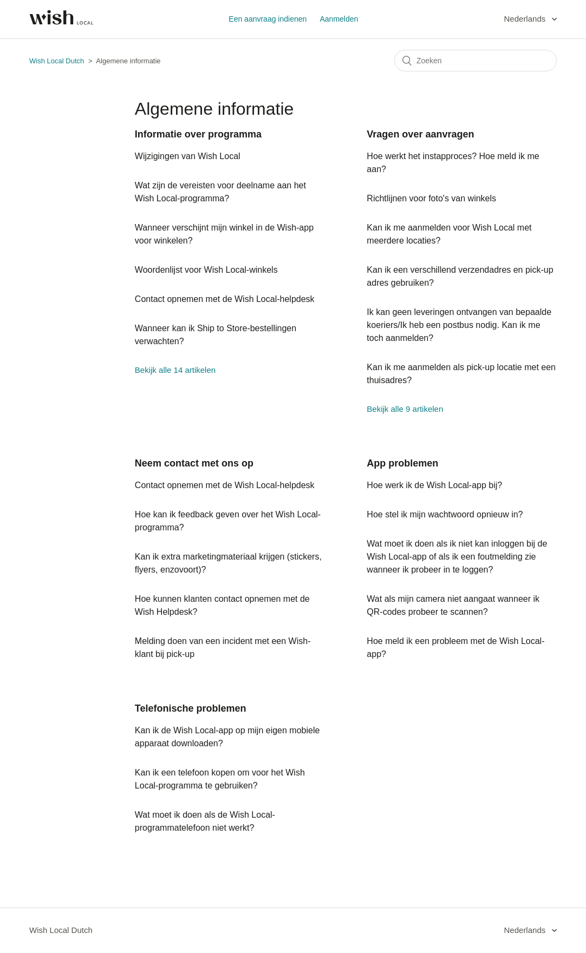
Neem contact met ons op (194, 463)
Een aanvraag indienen (268, 19)
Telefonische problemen (190, 708)
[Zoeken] (475, 60)
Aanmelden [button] (339, 19)
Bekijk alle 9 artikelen (405, 408)
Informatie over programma (198, 134)
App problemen (402, 463)
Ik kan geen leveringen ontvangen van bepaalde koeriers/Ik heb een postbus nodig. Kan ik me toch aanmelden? (459, 325)
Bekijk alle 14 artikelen (175, 369)
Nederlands (526, 18)
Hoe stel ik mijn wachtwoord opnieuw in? (445, 514)
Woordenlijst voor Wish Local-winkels (206, 269)
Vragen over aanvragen (420, 134)
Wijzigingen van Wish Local (187, 156)
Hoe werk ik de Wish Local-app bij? (434, 485)
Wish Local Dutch (56, 61)
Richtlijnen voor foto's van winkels (431, 198)
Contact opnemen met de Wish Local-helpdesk (225, 299)
